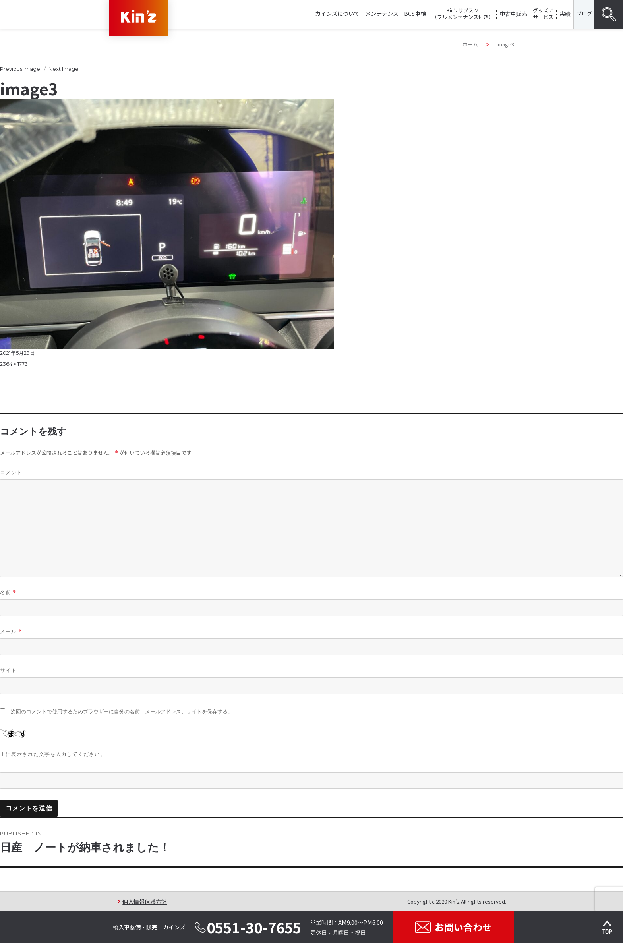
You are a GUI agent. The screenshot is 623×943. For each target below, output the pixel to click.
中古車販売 (513, 13)
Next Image (63, 69)
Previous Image (20, 69)
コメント (11, 472)
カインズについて (337, 13)
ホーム (470, 44)
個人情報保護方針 (144, 901)
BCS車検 (415, 13)
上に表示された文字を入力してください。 (53, 754)
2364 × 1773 (14, 364)
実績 (565, 13)
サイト (8, 670)
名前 (8, 592)
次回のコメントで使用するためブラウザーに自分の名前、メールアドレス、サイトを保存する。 (122, 711)
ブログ (584, 13)
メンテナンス (382, 13)
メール (11, 631)
